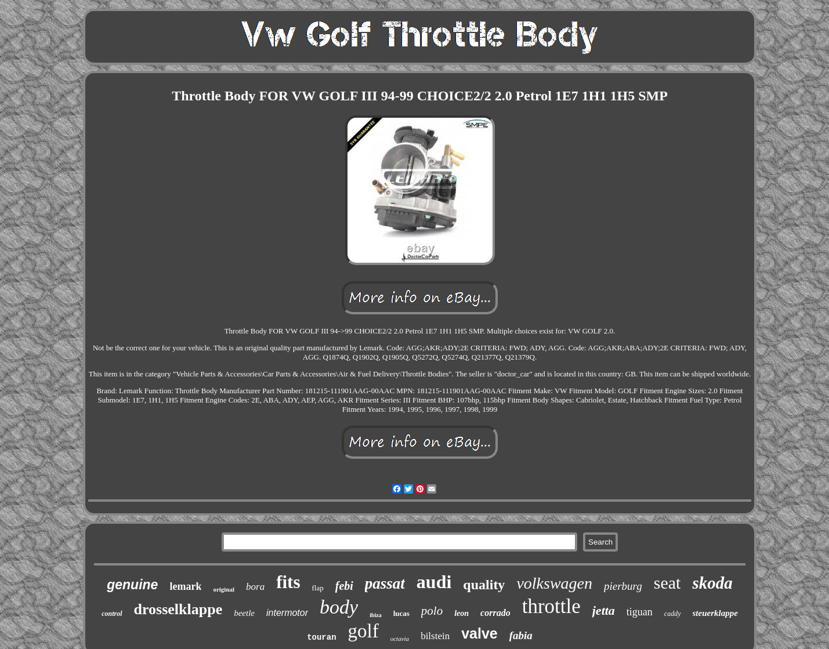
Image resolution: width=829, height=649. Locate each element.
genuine (132, 584)
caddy (672, 614)
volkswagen (554, 583)
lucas (401, 613)
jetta (603, 610)
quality (484, 584)
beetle (244, 613)
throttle (551, 606)
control (112, 614)
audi (434, 581)
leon (461, 613)
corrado (495, 613)
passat (385, 583)
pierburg (623, 586)
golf (363, 631)
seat (667, 582)
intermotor (287, 613)
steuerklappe (715, 613)
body (339, 607)
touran (321, 637)
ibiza (376, 615)
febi (344, 585)
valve (479, 633)
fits (288, 582)
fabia (521, 635)
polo (432, 611)
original (223, 589)
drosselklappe (178, 609)
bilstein (435, 635)
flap (318, 587)
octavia (399, 638)
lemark (185, 586)
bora (255, 586)
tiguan (640, 612)
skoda (712, 583)
